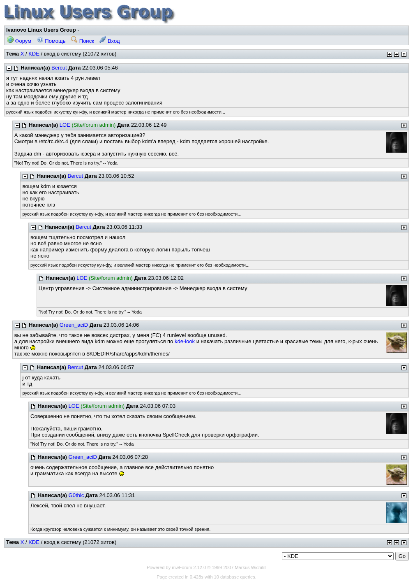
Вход (109, 41)
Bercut (59, 68)
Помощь (51, 41)
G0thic (76, 495)
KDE (33, 54)
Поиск (82, 41)
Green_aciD (74, 325)
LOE (65, 125)
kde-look (185, 341)
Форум (19, 41)
